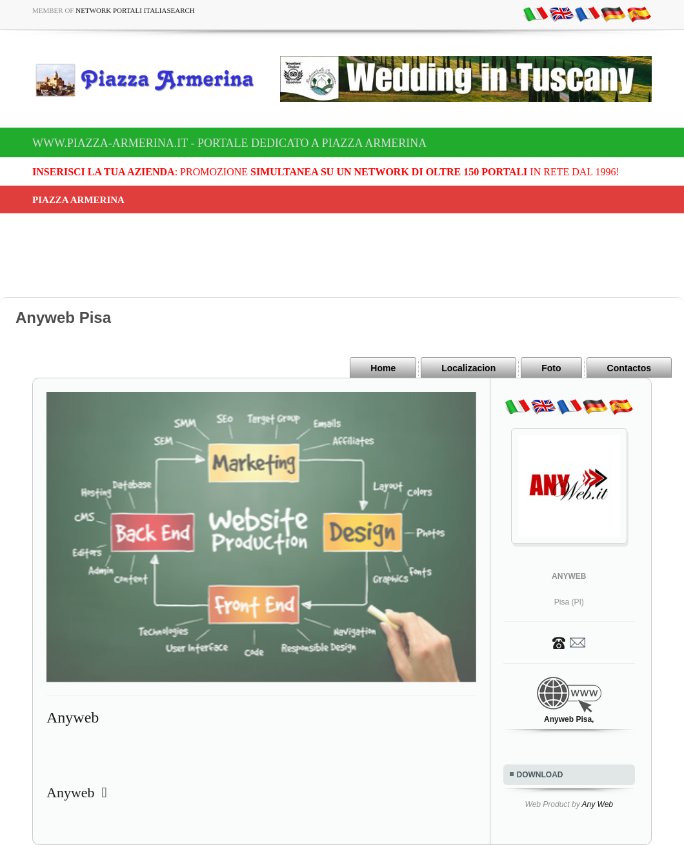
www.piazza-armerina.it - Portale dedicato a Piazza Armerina (229, 143)
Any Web (597, 804)
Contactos (629, 368)
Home (383, 368)
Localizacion (468, 368)
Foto (551, 368)
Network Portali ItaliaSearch (135, 10)
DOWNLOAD (540, 774)
